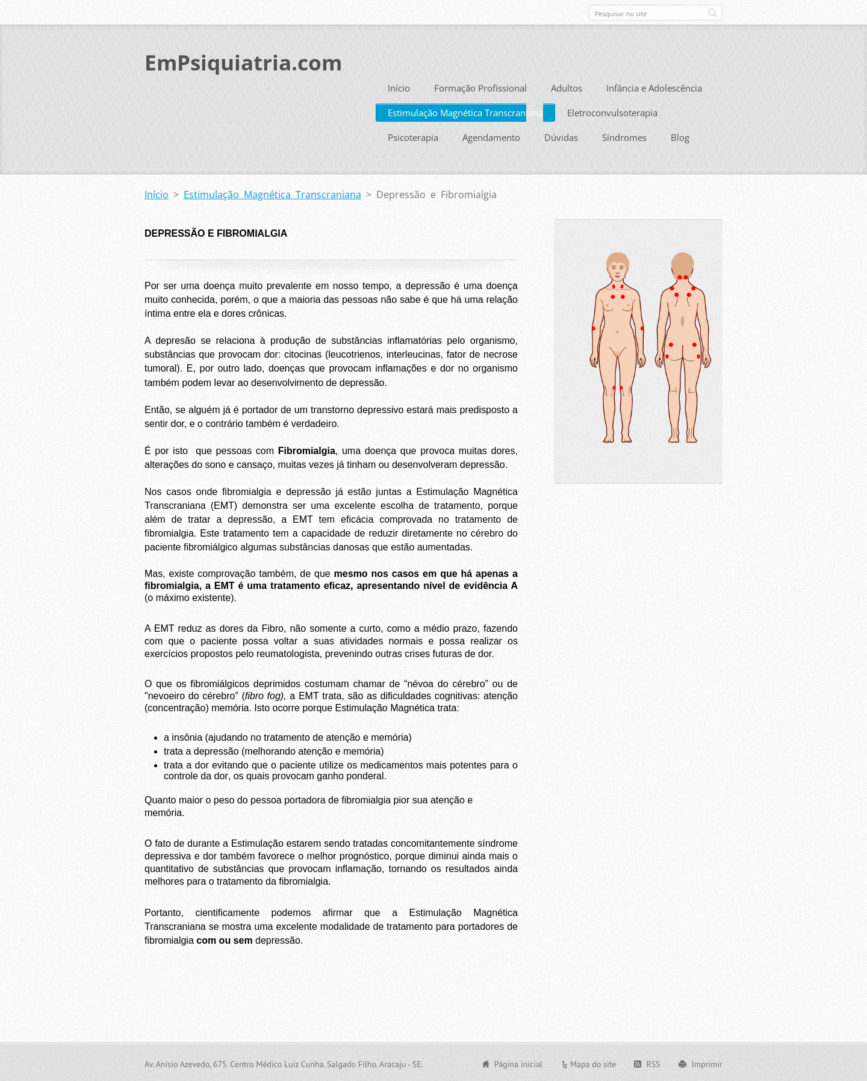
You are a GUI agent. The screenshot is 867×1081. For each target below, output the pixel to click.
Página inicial (518, 1063)
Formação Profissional (480, 87)
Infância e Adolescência (654, 87)
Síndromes (624, 136)
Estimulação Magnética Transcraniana (465, 111)
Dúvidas (561, 136)
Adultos (566, 87)
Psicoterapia (413, 136)
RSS (653, 1063)
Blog (680, 136)
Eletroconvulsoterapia (612, 111)
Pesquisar (712, 12)
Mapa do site (593, 1063)
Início (399, 87)
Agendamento (491, 136)
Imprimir (707, 1063)
